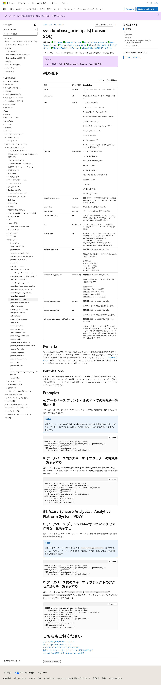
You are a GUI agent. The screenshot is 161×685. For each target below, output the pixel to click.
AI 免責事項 (7, 678)
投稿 (39, 678)
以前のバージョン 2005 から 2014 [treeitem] (16, 45)
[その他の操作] (116, 25)
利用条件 (96, 678)
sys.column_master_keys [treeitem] (18, 260)
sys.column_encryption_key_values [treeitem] (21, 256)
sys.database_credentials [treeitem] (18, 279)
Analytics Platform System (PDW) (73, 45)
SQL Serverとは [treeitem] (11, 51)
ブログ (31, 678)
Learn (45, 25)
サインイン (154, 3)
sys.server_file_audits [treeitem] (17, 349)
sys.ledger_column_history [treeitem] (19, 309)
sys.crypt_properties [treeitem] (16, 266)
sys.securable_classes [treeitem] (17, 326)
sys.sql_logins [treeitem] (14, 362)
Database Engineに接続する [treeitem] (15, 58)
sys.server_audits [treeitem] (15, 339)
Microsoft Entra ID (52, 64)
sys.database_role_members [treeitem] (19, 302)
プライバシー (48, 678)
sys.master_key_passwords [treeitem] (19, 319)
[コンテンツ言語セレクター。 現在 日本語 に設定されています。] (7, 673)
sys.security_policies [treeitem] (16, 329)
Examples (128, 38)
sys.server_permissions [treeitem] (17, 352)
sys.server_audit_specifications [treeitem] (20, 342)
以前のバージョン (20, 678)
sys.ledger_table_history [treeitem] (18, 312)
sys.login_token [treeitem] (15, 316)
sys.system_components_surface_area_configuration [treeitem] (23, 372)
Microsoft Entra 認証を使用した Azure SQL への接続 (63, 653)
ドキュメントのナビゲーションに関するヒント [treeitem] (20, 41)
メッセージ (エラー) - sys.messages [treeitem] (20, 163)
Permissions (128, 35)
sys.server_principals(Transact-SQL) (56, 644)
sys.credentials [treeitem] (15, 263)
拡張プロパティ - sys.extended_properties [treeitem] (22, 167)
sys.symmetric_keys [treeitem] (16, 365)
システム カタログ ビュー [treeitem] (17, 151)
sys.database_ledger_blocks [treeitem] (19, 283)
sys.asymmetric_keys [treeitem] (17, 246)
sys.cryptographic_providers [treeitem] (19, 269)
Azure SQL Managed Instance (95, 42)
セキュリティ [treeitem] (14, 243)
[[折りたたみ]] (35, 25)
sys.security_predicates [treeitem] (17, 332)
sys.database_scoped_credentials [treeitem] (21, 293)
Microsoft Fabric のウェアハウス (66, 48)
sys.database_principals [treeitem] (18, 299)
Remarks (127, 32)
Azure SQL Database (73, 42)
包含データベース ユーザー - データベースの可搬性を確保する (68, 650)
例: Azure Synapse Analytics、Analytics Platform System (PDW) (138, 42)
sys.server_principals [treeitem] (17, 356)
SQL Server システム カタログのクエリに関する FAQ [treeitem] (22, 155)
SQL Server (58, 25)
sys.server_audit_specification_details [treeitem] (22, 346)
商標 (103, 678)
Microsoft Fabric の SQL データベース (96, 48)
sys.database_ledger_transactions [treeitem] (21, 289)
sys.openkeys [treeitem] (14, 322)
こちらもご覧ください (132, 45)
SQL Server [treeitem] (8, 38)
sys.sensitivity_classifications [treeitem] (19, 336)
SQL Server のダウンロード (147, 9)
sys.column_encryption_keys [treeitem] (19, 253)
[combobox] (20, 29)
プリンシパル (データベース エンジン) (58, 641)
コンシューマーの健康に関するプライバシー (73, 678)
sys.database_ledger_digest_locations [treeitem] (22, 286)
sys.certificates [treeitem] (15, 250)
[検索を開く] (147, 3)
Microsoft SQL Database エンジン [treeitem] (18, 55)
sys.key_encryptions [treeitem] (16, 306)
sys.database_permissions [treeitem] (18, 296)
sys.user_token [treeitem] (15, 378)
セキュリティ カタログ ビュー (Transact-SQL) (61, 647)
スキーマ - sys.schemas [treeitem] (16, 160)
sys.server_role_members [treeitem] (18, 359)
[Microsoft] (4, 3)
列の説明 (128, 29)
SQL (50, 25)
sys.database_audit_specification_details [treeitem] (23, 276)
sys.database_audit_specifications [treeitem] (21, 273)
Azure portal (130, 9)
